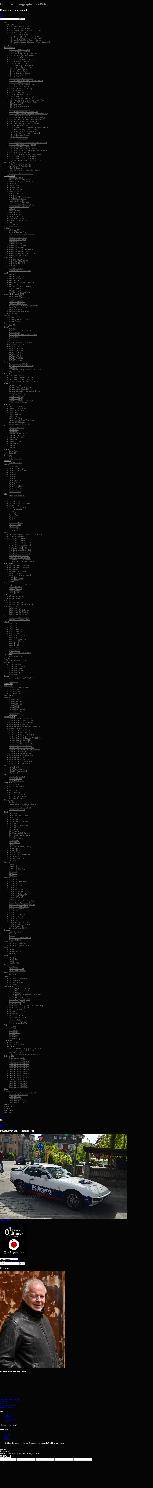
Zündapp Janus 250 (15, 226)
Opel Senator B (14, 856)
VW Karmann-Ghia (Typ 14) (19, 1007)
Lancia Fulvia (13, 682)
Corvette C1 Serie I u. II (17, 395)
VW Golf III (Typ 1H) (16, 1015)
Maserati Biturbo (14, 713)
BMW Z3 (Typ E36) (16, 350)
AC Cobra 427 (14, 230)
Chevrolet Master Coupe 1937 (19, 389)
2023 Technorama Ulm (16, 90)
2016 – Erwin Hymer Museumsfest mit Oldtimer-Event (28, 150)
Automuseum (9, 24)
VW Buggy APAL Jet (16, 1021)
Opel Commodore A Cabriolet (19, 815)
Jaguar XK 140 (14, 643)
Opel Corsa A (13, 817)
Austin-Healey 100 (15, 309)
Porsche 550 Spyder (15, 885)
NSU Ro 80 (13, 790)
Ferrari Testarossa (15, 492)
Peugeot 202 (13, 876)
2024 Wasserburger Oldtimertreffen (21, 79)
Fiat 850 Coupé (14, 527)
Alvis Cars (8, 257)
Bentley (7, 315)
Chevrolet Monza (15, 393)
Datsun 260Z (13, 453)
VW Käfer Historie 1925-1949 (19, 988)
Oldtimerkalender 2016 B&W (19, 1081)
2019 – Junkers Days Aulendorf (20, 116)
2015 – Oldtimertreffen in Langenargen (22, 158)
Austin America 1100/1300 (18, 308)
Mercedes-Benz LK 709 (17, 810)
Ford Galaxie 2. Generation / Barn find (22, 561)
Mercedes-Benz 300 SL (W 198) (20, 732)
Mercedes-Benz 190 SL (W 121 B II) (21, 736)
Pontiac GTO (13, 581)
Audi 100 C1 (13, 275)
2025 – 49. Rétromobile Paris (19, 69)
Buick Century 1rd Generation (19, 565)
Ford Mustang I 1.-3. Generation (20, 560)
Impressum (8, 1112)
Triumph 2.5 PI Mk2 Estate (18, 978)
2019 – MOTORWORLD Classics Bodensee (24, 123)
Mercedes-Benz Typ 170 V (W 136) (21, 722)
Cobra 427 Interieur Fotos (18, 232)
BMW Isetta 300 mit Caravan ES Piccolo (23, 335)
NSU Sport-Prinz (14, 792)
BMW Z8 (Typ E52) (16, 358)
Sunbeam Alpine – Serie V (18, 220)
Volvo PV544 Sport (15, 1038)
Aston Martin (9, 267)
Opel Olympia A (14, 850)
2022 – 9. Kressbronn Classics (19, 94)
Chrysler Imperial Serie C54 (18, 408)
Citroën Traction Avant (16, 428)
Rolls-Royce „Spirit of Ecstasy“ (20, 945)
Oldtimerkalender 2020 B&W (19, 1062)
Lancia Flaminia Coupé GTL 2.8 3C (21, 678)
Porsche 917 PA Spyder (17, 914)
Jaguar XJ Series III (15, 629)
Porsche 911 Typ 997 (16, 897)
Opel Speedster (14, 841)
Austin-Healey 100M (16, 296)
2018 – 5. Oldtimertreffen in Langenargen (23, 131)
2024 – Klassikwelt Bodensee (19, 75)
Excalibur (7, 461)
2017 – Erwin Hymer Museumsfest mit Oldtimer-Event (28, 143)
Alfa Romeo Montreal (16, 247)
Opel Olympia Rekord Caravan (19, 835)
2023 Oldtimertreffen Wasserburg (20, 88)
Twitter (6, 1435)
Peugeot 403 (13, 866)
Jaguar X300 (13, 625)
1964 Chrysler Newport (17, 406)
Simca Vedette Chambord (17, 971)
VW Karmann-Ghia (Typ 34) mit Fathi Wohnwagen (26, 1006)
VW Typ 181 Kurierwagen (18, 1017)
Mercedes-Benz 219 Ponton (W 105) (21, 742)
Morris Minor (13, 313)
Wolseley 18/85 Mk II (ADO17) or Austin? (23, 306)
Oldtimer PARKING (16, 1099)
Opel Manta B (13, 829)
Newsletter (8, 46)
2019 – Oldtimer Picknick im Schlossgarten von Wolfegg (28, 114)
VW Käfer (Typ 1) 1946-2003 (19, 990)
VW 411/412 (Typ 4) (16, 1004)
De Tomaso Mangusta (16, 457)
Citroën (6, 426)
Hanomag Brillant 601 (16, 596)
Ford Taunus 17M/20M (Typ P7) (20, 546)
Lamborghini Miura (15, 674)
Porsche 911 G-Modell (16, 909)
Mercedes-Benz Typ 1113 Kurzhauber (22, 806)
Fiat (5, 494)
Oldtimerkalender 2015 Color (19, 1087)
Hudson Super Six (15, 608)
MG (5, 765)
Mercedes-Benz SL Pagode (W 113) (21, 752)
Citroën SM (13, 439)
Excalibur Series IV (15, 463)
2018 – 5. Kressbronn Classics (19, 125)
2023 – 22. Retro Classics (17, 92)
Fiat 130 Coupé (14, 515)
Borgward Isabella (15, 371)
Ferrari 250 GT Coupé (16, 468)
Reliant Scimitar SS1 (16, 214)
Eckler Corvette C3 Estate (18, 403)
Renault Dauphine (15, 940)
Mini (6, 775)
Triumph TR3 (13, 984)
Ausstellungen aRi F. (11, 1046)
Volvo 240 (12, 1029)
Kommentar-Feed (10, 1419)
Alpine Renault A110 (16, 932)
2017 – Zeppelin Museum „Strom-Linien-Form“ (25, 38)
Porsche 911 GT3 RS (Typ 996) (19, 893)
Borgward (7, 362)
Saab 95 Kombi (14, 959)
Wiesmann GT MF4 (15, 1042)
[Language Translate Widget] (9, 1259)
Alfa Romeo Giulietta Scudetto (19, 251)
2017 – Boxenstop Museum (18, 34)
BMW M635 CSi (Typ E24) (18, 344)
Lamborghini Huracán (16, 672)
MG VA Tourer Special (16, 769)
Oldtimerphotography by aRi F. (23, 4)
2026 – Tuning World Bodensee (20, 52)
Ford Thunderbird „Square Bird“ (20, 552)
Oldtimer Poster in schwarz (18, 1102)
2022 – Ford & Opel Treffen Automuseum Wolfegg (26, 100)
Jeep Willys (8, 655)
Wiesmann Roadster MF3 (17, 1044)
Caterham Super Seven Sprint (19, 688)
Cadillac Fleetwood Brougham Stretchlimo (23, 381)
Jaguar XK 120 (14, 645)
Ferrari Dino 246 (14, 482)
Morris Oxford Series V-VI (18, 304)
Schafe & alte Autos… (16, 168)
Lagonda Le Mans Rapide (18, 660)
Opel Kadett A (14, 823)
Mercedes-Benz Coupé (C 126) (19, 763)
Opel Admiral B (14, 843)
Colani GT (12, 183)
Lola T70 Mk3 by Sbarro (17, 199)
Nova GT (12, 209)
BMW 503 (12, 329)
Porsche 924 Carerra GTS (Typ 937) (21, 901)
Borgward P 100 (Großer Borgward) (21, 366)
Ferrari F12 (12, 484)
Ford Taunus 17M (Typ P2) (18, 538)
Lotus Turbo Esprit (15, 693)
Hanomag (7, 594)
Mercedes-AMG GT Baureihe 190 (20, 719)
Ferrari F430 (13, 490)
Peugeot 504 (13, 864)
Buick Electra (13, 569)
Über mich (8, 1106)
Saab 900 (12, 957)
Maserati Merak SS (15, 705)
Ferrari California (15, 480)
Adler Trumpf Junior (16, 178)
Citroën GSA (13, 445)
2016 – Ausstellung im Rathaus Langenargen (24, 1054)
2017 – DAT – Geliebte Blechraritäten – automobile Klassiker (22, 1051)
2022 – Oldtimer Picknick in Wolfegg (22, 96)
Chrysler (7, 404)
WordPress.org (9, 1421)
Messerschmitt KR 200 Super (19, 207)
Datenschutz (8, 1110)
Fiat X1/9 (12, 511)
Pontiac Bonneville (15, 577)
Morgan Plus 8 (14, 784)
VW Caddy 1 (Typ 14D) (17, 1011)
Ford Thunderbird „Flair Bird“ (19, 554)
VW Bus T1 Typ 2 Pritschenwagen (21, 998)
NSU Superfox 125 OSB (17, 796)
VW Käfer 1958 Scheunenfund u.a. (21, 174)
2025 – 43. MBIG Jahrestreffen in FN (22, 59)
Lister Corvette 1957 (16, 193)
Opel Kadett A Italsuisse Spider (19, 825)
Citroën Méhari (14, 443)
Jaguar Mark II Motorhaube (18, 639)
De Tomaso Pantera (15, 459)
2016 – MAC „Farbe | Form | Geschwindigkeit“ (25, 40)
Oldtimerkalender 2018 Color (19, 1071)
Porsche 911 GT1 (15, 910)
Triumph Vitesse (14, 980)
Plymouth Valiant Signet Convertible (21, 420)
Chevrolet (7, 383)
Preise (6, 1104)
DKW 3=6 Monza (15, 288)
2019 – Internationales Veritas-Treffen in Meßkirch (26, 119)
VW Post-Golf (14, 1013)
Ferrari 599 (12, 478)
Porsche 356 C (14, 883)
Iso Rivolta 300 (14, 191)
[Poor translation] (7, 1456)
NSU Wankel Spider (16, 798)
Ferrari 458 (12, 472)
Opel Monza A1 (14, 831)
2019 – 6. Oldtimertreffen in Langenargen (23, 121)
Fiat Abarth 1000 (14, 505)
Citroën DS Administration (18, 434)
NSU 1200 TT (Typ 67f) (17, 794)
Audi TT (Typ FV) (15, 284)
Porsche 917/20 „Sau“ (16, 916)
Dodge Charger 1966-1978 (18, 410)
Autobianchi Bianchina (17, 496)
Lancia (6, 676)
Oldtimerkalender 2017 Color (19, 1075)
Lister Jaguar (13, 195)
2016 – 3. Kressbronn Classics (19, 147)
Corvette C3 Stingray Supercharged (21, 401)
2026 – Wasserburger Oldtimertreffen (21, 55)
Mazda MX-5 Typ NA (16, 201)
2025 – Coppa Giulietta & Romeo (20, 67)
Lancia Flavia (13, 680)
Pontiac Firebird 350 (16, 579)
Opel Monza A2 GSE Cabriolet (19, 833)
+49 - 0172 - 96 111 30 (8, 1407)
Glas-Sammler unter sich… (18, 172)
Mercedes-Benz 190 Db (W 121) (20, 740)
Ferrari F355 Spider (15, 488)
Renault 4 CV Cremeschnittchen (20, 938)
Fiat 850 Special (14, 529)
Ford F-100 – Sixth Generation (19, 558)
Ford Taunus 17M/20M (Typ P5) (20, 542)
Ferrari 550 (12, 476)
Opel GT (12, 845)
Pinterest (7, 1439)
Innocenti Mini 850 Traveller (19, 618)
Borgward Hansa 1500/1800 (18, 364)
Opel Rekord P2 (14, 852)
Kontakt (7, 1108)
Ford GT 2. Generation (16, 536)
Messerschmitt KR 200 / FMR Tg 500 (22, 205)
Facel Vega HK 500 (15, 189)
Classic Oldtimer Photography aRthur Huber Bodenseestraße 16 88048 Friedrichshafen (10, 1402)
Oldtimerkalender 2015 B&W (19, 1085)
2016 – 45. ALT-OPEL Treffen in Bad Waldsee (25, 154)
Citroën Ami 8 (14, 432)
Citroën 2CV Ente (15, 441)
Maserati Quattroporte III (17, 709)
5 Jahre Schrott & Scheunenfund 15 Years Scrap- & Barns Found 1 (20, 165)
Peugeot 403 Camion (16, 868)
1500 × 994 (4, 1126)
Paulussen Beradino (15, 212)
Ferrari (6, 465)
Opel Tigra (12, 860)
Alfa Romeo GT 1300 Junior (18, 245)
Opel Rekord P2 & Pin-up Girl (19, 854)
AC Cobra (7, 228)
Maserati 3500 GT (15, 699)
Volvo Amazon (14, 1037)
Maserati (7, 697)
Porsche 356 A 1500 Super (18, 881)
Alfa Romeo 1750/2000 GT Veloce (21, 249)
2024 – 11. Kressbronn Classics (19, 73)
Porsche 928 (13, 920)
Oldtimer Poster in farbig (17, 1101)
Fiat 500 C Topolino (16, 521)
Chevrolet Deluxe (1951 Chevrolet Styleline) (24, 391)
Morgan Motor (9, 783)
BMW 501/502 (14, 337)
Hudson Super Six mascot (18, 614)
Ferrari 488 (12, 474)
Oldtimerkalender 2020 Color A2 (20, 1060)
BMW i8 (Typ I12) (15, 360)
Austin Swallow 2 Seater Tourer (20, 653)
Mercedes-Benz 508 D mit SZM (20, 808)
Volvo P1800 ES (14, 1033)
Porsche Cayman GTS (16, 926)
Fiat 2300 (12, 519)
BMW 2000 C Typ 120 (16, 340)
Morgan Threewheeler (16, 786)
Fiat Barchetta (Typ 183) (17, 507)
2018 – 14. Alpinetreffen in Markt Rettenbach (24, 133)
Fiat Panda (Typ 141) (16, 509)
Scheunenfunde (9, 162)
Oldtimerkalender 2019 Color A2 (20, 1068)
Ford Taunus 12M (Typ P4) (18, 548)
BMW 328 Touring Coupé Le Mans (21, 331)
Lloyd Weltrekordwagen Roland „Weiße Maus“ (25, 370)
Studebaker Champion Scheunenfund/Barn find (25, 170)
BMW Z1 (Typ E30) (16, 348)
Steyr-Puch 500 (14, 513)
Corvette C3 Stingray (16, 399)
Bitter (6, 323)
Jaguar (6, 622)
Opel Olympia (13, 848)
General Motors (9, 563)
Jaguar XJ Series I (15, 633)
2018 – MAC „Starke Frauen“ (19, 32)
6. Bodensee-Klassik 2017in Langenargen (18, 140)
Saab (6, 955)
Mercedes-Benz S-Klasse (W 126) (20, 761)
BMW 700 (12, 339)
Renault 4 (12, 936)
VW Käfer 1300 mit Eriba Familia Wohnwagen (25, 994)
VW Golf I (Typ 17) (15, 1009)
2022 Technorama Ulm (16, 104)
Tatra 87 (11, 222)
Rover (6, 947)
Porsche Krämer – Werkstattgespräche (22, 905)
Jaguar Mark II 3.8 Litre (17, 641)
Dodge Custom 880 (15, 414)
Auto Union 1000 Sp (16, 290)
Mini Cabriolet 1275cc (16, 781)
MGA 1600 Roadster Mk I (18, 771)
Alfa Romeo (8, 236)
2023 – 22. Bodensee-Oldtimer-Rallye (22, 85)
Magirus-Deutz (9, 695)
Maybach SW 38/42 (15, 728)
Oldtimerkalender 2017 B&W (19, 1077)
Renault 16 (12, 934)
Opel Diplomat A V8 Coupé (18, 821)
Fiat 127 (11, 499)
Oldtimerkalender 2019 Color (19, 1066)
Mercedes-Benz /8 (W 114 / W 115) (21, 755)
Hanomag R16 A (14, 598)
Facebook (7, 1433)
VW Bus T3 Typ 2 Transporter (19, 1000)
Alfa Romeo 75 (14, 242)
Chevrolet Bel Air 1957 (17, 385)
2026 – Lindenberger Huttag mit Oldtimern (23, 54)
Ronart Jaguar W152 (16, 216)
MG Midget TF (14, 767)
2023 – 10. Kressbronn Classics (19, 83)
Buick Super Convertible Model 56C (21, 575)
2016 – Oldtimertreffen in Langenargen (22, 156)
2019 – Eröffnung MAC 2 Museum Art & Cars (25, 30)
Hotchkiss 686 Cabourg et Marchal (21, 604)
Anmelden (8, 1416)
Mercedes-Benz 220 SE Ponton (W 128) (22, 744)
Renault (7, 930)
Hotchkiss (7, 600)
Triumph (7, 976)
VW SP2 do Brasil (15, 1019)
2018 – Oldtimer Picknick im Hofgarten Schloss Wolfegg (28, 127)
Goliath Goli (13, 368)
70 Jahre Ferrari (14, 466)
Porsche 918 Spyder (15, 918)
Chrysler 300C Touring (17, 422)
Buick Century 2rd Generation (19, 567)
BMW (6, 327)
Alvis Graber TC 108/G (17, 263)
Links (6, 1089)
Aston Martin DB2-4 (16, 269)
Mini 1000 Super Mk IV (17, 777)
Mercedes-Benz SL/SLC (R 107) (20, 759)
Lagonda (7, 658)
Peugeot (7, 862)
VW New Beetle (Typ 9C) (18, 1023)
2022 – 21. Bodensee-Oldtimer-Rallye (22, 98)
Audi (6, 273)
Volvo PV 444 (13, 1035)
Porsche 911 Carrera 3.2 (17, 891)
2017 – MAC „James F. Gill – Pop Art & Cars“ (25, 36)
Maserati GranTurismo (16, 703)
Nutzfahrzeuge (9, 800)
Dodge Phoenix (14, 416)
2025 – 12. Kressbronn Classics (19, 57)
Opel (6, 812)
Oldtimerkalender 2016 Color (19, 1083)
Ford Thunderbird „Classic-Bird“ (20, 550)
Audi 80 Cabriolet (15, 278)
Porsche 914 (13, 899)
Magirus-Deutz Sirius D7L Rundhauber (22, 804)
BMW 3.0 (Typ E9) (15, 352)
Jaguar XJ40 (13, 627)
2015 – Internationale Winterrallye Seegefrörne (25, 160)
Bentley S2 (12, 317)
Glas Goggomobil (15, 591)
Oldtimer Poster (9, 1091)
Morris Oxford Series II (17, 302)
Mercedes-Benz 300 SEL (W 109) (20, 753)
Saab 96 (11, 961)
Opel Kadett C (14, 827)
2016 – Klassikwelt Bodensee (19, 152)
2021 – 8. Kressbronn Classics (19, 106)
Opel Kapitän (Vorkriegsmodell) (20, 847)
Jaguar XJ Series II (15, 631)
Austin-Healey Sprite (16, 300)
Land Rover (8, 684)
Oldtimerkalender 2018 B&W (19, 1073)
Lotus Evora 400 (14, 691)
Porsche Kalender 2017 (17, 1079)
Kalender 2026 (9, 1056)
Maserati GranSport (15, 701)
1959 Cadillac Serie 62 (16, 375)
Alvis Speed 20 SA (15, 259)
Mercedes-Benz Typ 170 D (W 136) (21, 730)
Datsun (6, 449)
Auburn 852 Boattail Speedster (19, 180)
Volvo (6, 1025)
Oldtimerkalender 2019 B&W (19, 1069)
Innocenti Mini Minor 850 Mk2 (19, 620)
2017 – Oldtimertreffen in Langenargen (22, 145)
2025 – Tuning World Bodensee (20, 63)
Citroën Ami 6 (14, 430)
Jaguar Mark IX (14, 649)
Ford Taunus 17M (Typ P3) (18, 540)
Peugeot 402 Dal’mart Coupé (19, 870)
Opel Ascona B (14, 814)
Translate (14, 1261)
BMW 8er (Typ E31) (16, 356)
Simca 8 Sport (13, 967)
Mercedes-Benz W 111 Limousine (20, 746)
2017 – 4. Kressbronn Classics (19, 135)
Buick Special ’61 (15, 573)
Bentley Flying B (14, 321)
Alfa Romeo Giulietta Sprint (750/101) (22, 253)
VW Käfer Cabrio (15, 992)
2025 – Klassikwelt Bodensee (19, 61)
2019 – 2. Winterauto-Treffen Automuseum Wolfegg (27, 117)
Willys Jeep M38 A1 (16, 657)
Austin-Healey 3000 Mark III (19, 311)
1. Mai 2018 (4, 1124)
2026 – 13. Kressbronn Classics (19, 50)
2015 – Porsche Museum (17, 44)
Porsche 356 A (14, 879)
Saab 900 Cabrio (14, 963)
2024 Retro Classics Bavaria (18, 71)
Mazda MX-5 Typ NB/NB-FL (19, 203)
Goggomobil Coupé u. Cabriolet (20, 585)
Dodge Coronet (14, 412)
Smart (6, 973)
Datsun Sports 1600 (15, 451)
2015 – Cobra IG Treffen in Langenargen (23, 234)
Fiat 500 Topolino (15, 525)
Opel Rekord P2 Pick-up (17, 839)
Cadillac (7, 373)
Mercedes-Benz (9, 717)
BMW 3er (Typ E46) (16, 354)
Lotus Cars (8, 686)
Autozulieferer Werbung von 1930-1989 (22, 1093)
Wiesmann (8, 1040)
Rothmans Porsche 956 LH (18, 928)
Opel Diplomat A (14, 819)
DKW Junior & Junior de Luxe (19, 292)
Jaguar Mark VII (14, 651)
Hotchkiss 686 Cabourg (17, 602)
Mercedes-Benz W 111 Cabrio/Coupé (22, 748)
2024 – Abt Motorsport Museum (20, 28)
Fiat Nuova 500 (14, 530)
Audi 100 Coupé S (15, 276)
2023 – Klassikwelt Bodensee (19, 86)
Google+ (7, 1437)
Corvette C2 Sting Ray (16, 397)
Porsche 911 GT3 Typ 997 (18, 895)
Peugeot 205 (13, 872)
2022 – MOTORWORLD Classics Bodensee (24, 102)
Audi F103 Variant (15, 280)
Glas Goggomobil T (15, 593)
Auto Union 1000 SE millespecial (20, 286)
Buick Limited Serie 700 (17, 571)
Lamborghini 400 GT (16, 664)
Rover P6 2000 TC (15, 951)
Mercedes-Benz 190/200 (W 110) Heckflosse (24, 750)
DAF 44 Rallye (14, 185)
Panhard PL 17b (14, 211)
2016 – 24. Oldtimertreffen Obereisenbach (23, 149)
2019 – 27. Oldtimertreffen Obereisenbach (23, 112)
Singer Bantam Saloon (16, 218)
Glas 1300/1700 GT (15, 587)
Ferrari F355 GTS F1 (16, 486)
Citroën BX (13, 447)
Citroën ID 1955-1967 (16, 437)
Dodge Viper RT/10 (15, 418)
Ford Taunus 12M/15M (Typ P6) (20, 544)
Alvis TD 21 (13, 265)
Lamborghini (8, 662)
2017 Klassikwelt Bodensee (18, 137)
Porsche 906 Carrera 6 (16, 889)
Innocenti (7, 616)
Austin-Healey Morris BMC (14, 294)
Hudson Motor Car (10, 606)
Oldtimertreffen (9, 48)
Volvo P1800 (13, 1031)
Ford (6, 532)
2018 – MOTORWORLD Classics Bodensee (24, 129)
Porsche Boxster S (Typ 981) (19, 922)
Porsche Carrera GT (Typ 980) (19, 924)
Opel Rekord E (14, 837)
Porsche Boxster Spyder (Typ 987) (20, 903)
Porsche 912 (13, 912)
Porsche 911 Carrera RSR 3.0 (19, 907)
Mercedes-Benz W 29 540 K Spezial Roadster (24, 726)
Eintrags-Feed (9, 1418)
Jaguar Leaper (13, 647)
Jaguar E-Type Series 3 (17, 635)
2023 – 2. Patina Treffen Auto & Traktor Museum (26, 81)
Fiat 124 (11, 498)
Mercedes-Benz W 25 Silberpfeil (20, 724)
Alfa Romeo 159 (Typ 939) (18, 238)
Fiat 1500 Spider (14, 501)
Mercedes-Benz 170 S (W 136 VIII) (21, 720)
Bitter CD (12, 325)
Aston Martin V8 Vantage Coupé (20, 271)
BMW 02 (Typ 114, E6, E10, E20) (20, 342)
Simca (6, 965)
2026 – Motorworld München (19, 26)
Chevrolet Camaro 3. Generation (20, 387)
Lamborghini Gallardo (16, 670)
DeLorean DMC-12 (15, 187)
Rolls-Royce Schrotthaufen (18, 943)
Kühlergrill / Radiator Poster (18, 1095)
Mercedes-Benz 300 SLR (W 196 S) (21, 734)
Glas (5, 583)
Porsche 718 (13, 887)
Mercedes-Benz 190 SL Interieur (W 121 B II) (25, 738)
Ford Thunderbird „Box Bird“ (19, 556)
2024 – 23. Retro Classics (17, 77)
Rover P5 (12, 949)
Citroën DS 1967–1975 (17, 435)
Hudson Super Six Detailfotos (19, 612)
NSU (6, 788)
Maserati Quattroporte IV (17, 711)
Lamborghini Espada (16, 668)
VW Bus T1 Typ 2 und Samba (19, 996)
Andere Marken (9, 176)
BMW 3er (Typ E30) (16, 346)
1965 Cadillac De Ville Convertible (21, 379)
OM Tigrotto (13, 802)
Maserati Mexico (14, 707)
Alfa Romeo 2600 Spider (17, 240)
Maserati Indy (13, 715)
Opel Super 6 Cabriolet (17, 858)
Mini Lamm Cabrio (15, 779)
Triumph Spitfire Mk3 (16, 982)
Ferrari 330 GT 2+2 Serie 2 (18, 470)
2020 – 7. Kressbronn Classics (19, 108)
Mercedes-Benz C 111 (16, 757)
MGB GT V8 (13, 773)
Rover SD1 (12, 953)
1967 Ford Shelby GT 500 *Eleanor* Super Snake (26, 534)
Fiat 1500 (12, 517)
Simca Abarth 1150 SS (16, 969)
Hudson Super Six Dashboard (19, 610)
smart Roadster (14, 974)
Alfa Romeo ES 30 (15, 244)
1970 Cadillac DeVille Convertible (21, 377)
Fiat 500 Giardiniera (16, 523)
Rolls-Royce (8, 942)
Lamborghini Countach (17, 666)
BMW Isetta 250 (14, 333)
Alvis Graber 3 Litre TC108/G (19, 261)
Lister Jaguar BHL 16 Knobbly (19, 197)
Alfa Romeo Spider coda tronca (20, 255)
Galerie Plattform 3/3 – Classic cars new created (25, 1048)
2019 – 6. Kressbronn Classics (19, 110)
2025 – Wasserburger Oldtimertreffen (21, 65)
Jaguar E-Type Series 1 (17, 637)
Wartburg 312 (13, 224)
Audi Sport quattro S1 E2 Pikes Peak (21, 282)
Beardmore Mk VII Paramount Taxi (21, 181)
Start (6, 22)
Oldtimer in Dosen (15, 1097)
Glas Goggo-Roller (15, 589)
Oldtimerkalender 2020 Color (19, 1064)
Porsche (7, 878)
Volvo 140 (12, 1027)
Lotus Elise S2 (14, 689)
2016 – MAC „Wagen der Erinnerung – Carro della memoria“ (30, 42)
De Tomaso (8, 455)
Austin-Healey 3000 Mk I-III (19, 298)
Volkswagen (8, 986)
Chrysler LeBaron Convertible (19, 424)
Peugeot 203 (13, 874)
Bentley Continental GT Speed (19, 319)
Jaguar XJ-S (13, 624)
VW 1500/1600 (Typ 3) (17, 1002)
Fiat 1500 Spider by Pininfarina (19, 503)
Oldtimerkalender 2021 (17, 1058)
